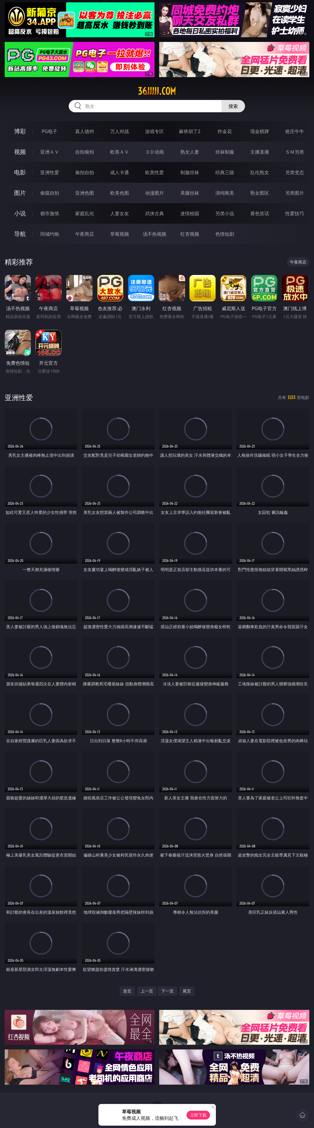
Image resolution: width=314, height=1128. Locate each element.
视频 (20, 152)
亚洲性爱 (49, 172)
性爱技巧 (294, 213)
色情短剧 (224, 234)
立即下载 (198, 1115)
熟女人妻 (189, 152)
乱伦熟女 (259, 172)
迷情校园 (189, 213)
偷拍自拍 (84, 172)
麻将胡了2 (189, 131)
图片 (20, 193)
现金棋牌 (259, 131)
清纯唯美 (224, 193)
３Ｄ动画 (154, 152)
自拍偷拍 (84, 152)
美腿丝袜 (189, 193)
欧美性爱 (154, 172)
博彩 (20, 131)
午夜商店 (84, 234)
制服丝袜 (189, 172)
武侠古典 (154, 213)
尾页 (187, 991)
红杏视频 (189, 234)
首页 (127, 991)
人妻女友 (119, 213)
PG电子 (49, 131)
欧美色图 (119, 193)
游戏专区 (154, 131)
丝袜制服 (224, 152)
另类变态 (294, 172)
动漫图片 (154, 193)
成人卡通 (119, 172)
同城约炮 (49, 234)
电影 (20, 172)
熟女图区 (259, 193)
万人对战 (119, 131)
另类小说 (224, 213)
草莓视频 (119, 234)
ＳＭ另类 (294, 152)
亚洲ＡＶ (49, 152)
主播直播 (259, 152)
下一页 (167, 991)
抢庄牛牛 (294, 131)
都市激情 (49, 213)
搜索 (233, 106)
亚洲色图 (84, 193)
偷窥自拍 (49, 193)
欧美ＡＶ (119, 152)
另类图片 (294, 193)
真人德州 (84, 131)
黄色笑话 (259, 213)
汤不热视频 (154, 234)
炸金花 (225, 131)
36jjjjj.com (157, 91)
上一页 (147, 991)
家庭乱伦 (84, 213)
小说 (20, 213)
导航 (20, 234)
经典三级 (224, 172)
